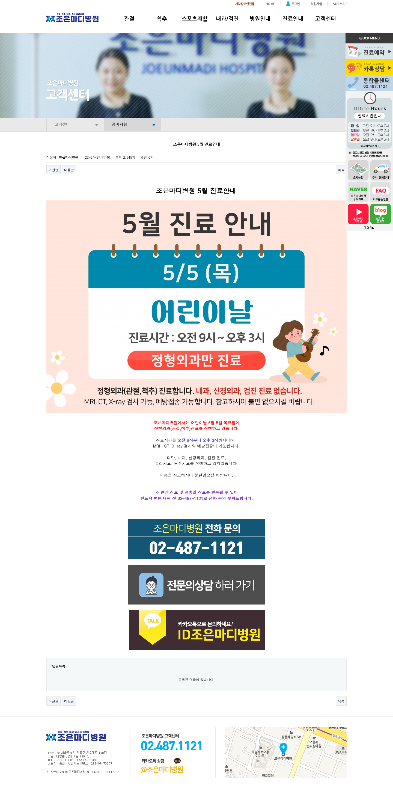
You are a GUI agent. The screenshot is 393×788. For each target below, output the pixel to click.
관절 (129, 19)
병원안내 (260, 19)
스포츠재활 (195, 19)
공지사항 (119, 124)
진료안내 (292, 19)
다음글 (69, 169)
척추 (162, 19)
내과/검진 (227, 19)
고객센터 (325, 19)
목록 (341, 169)
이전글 (53, 169)
